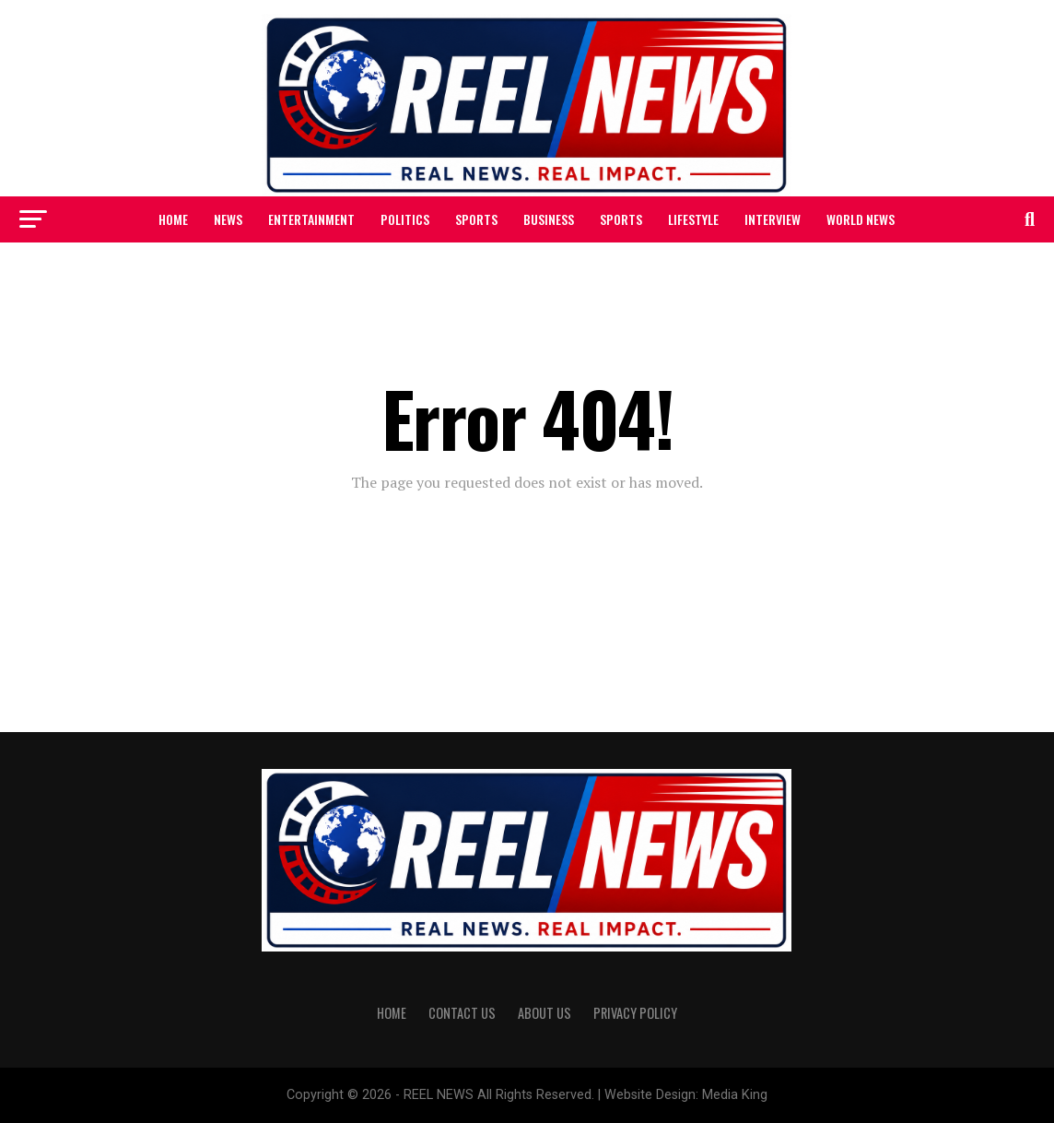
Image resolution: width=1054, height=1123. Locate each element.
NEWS (228, 219)
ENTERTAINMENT (311, 219)
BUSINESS (548, 219)
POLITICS (405, 219)
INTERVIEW (772, 219)
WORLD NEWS (860, 219)
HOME (173, 219)
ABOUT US (544, 1013)
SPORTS (476, 219)
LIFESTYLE (693, 219)
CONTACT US (462, 1013)
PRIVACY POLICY (635, 1013)
